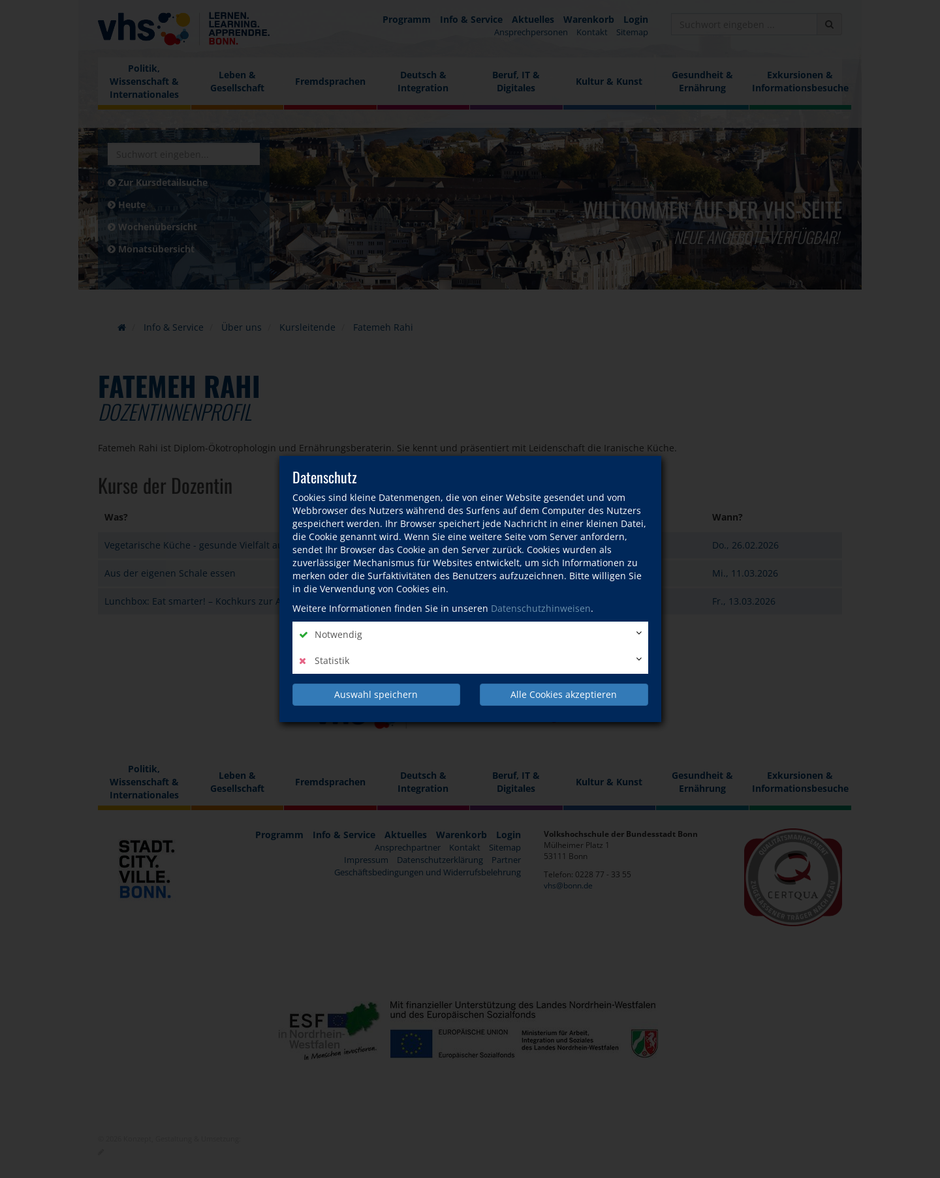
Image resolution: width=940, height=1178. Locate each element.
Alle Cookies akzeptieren (563, 694)
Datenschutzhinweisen (541, 608)
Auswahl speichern (376, 694)
